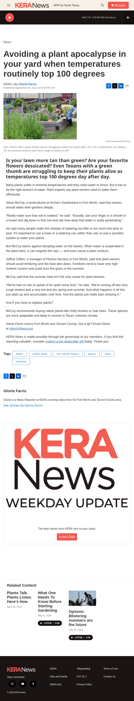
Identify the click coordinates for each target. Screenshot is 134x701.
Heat (108, 354)
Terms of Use (110, 668)
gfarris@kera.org (21, 328)
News (7, 42)
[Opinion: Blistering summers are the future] (82, 598)
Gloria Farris (27, 84)
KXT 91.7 (82, 676)
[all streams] (129, 17)
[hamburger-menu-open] (8, 5)
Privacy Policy (84, 684)
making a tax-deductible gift (64, 341)
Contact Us (109, 676)
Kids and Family (58, 676)
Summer (21, 361)
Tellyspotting (83, 668)
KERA (53, 668)
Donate (119, 5)
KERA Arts (55, 684)
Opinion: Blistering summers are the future (81, 618)
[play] (9, 18)
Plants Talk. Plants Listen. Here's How (19, 597)
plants (92, 354)
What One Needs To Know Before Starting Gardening (50, 602)
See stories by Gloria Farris (23, 405)
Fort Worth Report (68, 354)
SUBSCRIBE (67, 537)
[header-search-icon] (102, 5)
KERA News (40, 354)
